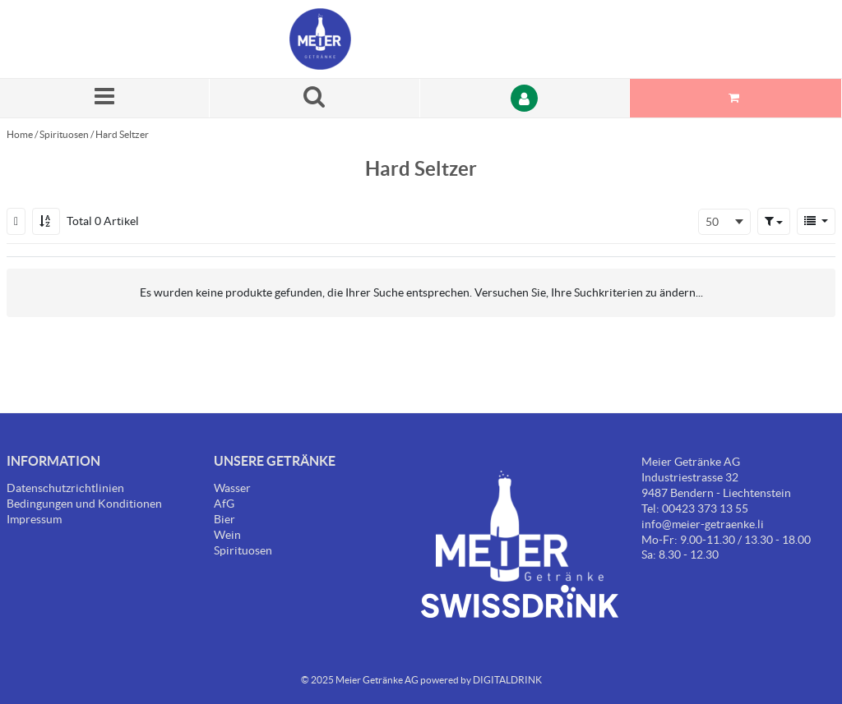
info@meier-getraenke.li (702, 524)
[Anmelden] (525, 98)
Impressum (34, 519)
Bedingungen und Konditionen (84, 503)
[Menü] (105, 98)
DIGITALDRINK (507, 679)
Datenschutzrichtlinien (65, 488)
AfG (224, 503)
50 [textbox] (712, 221)
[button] (773, 221)
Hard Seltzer (122, 134)
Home (20, 134)
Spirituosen (64, 134)
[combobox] (724, 221)
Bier (224, 519)
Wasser (232, 488)
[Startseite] (367, 39)
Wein (227, 534)
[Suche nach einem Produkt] (314, 98)
